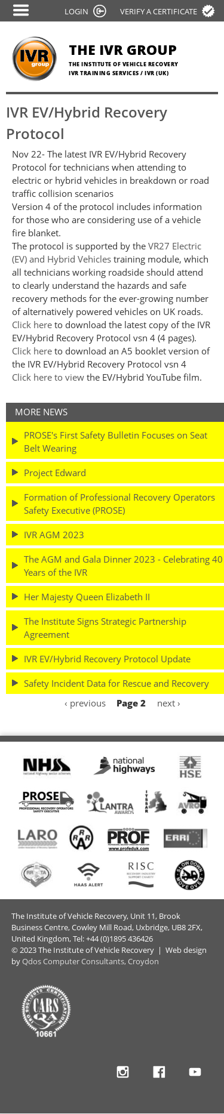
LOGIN (76, 11)
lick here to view (50, 377)
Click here (32, 325)
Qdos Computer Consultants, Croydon (90, 961)
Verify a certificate (158, 11)
